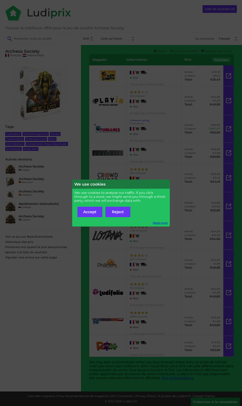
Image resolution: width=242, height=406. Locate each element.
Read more (160, 222)
